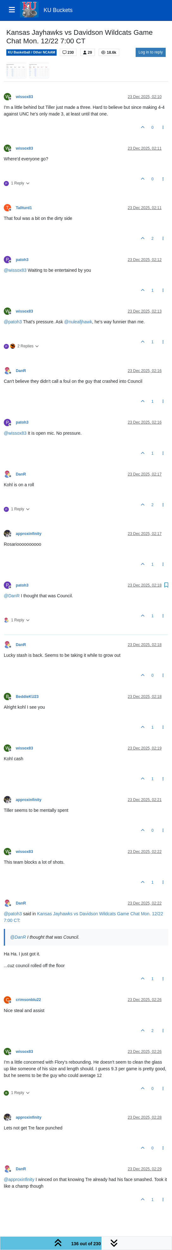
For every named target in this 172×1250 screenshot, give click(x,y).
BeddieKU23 (27, 696)
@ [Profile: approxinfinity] (19, 1179)
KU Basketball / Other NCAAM (31, 52)
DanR (21, 371)
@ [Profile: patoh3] (13, 321)
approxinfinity (28, 534)
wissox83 (24, 97)
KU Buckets (58, 10)
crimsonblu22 (28, 1000)
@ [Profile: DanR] (12, 595)
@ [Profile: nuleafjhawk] (78, 321)
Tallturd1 (24, 208)
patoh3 (22, 260)
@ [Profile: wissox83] (15, 270)
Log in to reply (150, 52)
